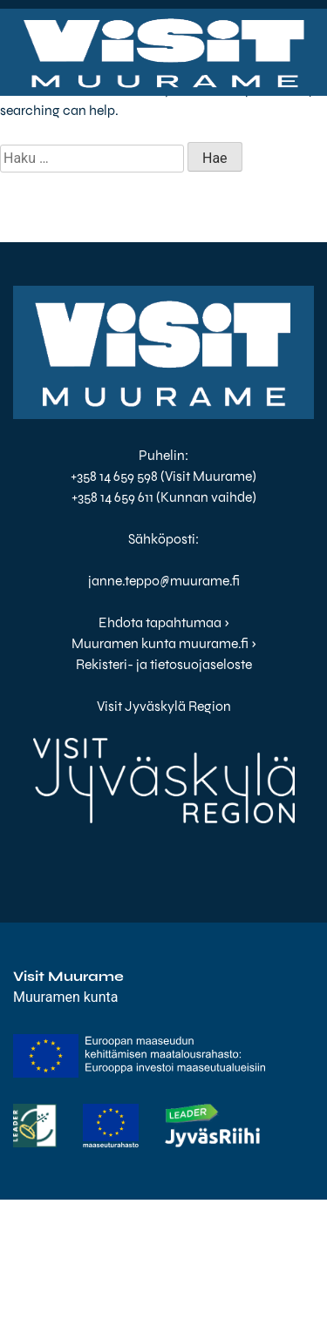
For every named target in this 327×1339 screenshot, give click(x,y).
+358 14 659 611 (112, 497)
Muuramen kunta (65, 997)
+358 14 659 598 (114, 476)
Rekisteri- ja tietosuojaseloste (164, 664)
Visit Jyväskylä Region (164, 706)
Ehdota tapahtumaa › (164, 622)
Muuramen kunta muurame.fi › (164, 643)
